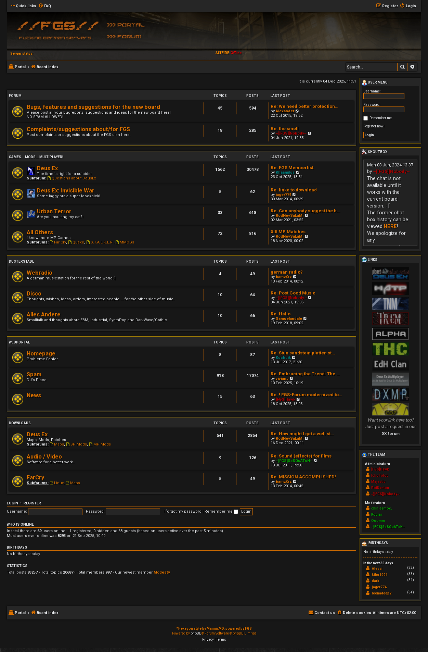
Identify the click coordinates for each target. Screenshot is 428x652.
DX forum (390, 433)
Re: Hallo (280, 313)
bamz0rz (284, 277)
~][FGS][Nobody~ (291, 133)
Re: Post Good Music (293, 293)
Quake (76, 242)
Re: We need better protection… (304, 106)
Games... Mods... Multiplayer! (36, 157)
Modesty (162, 572)
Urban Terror (54, 211)
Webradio (39, 272)
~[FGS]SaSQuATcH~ (294, 461)
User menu (375, 83)
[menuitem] (44, 6)
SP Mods (76, 444)
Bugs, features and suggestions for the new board (93, 107)
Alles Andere (44, 314)
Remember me (221, 511)
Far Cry (58, 242)
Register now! (374, 126)
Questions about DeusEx (71, 178)
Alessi (377, 568)
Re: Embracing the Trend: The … (305, 373)
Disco (34, 293)
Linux (57, 483)
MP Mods (100, 444)
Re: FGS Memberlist (292, 167)
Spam (34, 374)
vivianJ (282, 378)
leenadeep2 (381, 593)
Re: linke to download (294, 189)
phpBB (196, 633)
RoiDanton (380, 488)
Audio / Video (44, 456)
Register (32, 503)
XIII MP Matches (288, 231)
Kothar (376, 514)
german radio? (287, 272)
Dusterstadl (21, 261)
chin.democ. (381, 508)
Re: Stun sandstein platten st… (303, 352)
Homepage (41, 353)
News (34, 395)
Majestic (378, 482)
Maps (57, 444)
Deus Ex (47, 168)
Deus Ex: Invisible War (65, 190)
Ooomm (378, 521)
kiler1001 (380, 575)
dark (375, 581)
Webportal (19, 342)
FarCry (35, 477)
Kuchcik (283, 357)
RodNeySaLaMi (289, 215)
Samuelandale (289, 318)
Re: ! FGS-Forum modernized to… (306, 394)
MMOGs (125, 242)
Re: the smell (285, 128)
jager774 (283, 194)
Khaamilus (285, 172)
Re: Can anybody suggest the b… (305, 210)
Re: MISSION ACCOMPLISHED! (303, 476)
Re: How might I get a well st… (302, 433)
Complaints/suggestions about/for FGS (78, 129)
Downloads (20, 423)
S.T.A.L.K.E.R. (100, 242)
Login (12, 503)
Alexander (285, 111)
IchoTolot (379, 475)
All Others (40, 232)
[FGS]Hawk (285, 399)
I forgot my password (183, 511)
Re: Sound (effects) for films (301, 456)
